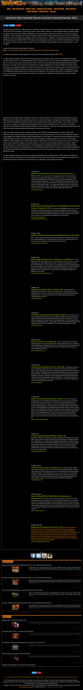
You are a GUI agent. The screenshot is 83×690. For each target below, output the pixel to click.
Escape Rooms (74, 677)
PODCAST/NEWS (30, 9)
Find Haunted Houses (11, 677)
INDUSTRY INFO (44, 11)
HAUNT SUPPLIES (71, 9)
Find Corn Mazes (50, 677)
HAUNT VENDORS (32, 11)
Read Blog (77, 628)
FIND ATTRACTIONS (18, 9)
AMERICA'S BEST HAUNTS (44, 9)
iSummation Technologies (26, 687)
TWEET (13, 25)
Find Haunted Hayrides (25, 677)
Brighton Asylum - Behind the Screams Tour (14, 620)
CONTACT (53, 11)
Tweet (41, 552)
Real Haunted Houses (62, 677)
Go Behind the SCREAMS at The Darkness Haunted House (18, 665)
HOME (9, 9)
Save (40, 672)
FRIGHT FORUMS (59, 9)
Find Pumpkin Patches (38, 677)
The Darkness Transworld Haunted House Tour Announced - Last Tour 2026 (23, 642)
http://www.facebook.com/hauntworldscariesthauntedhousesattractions (33, 50)
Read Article (76, 575)
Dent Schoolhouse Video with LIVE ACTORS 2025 (16, 653)
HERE (61, 54)
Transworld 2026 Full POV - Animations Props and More (17, 631)
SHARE (6, 25)
